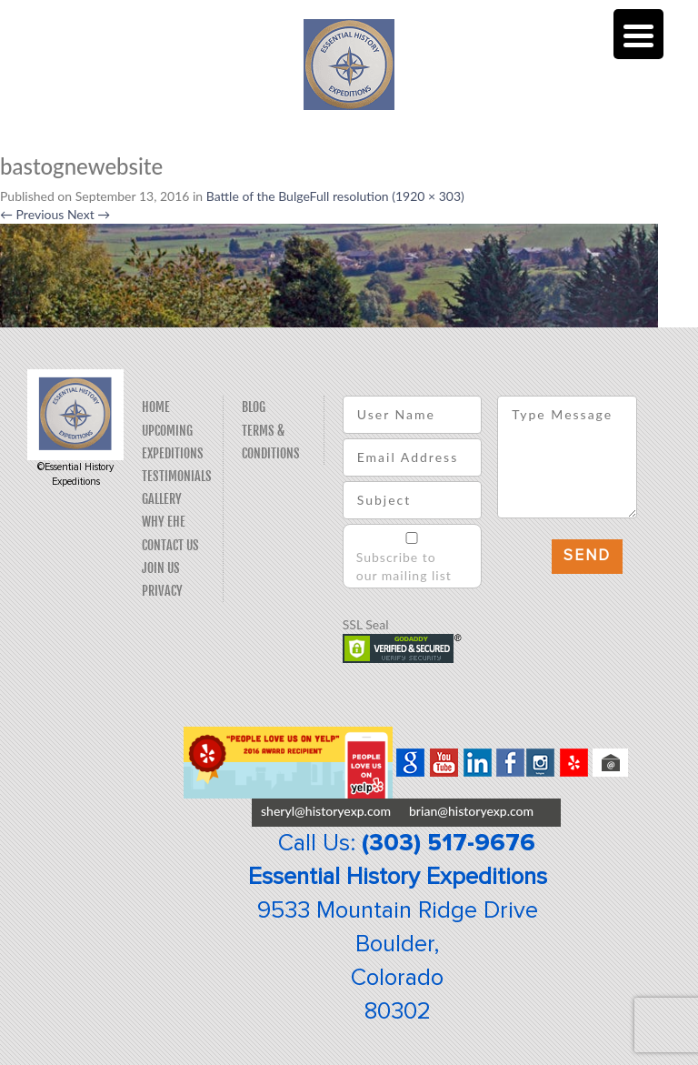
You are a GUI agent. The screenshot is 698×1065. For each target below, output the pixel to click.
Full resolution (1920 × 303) (387, 196)
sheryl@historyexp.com (326, 811)
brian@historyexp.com (471, 811)
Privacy (162, 590)
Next (88, 214)
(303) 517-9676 (448, 843)
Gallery (162, 499)
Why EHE (163, 521)
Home (156, 407)
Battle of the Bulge (258, 196)
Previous (32, 214)
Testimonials (177, 476)
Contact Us (170, 545)
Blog (253, 407)
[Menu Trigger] (638, 34)
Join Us (161, 568)
